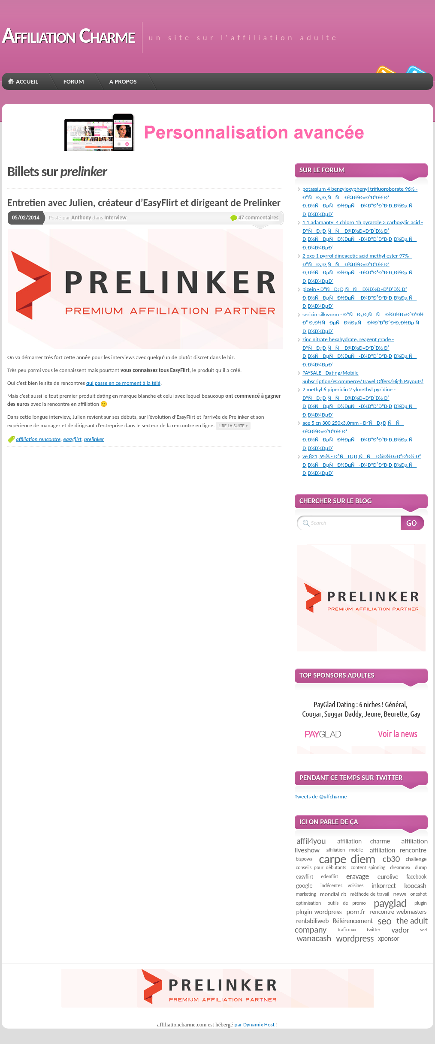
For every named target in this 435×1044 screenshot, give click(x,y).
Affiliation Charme (68, 35)
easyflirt (72, 439)
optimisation (308, 903)
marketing (306, 894)
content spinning (368, 867)
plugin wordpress (318, 912)
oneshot (418, 894)
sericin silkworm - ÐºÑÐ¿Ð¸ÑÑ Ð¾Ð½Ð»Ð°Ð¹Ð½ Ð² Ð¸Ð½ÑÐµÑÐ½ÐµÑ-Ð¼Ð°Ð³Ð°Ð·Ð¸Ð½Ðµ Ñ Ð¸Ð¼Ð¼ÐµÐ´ (362, 322)
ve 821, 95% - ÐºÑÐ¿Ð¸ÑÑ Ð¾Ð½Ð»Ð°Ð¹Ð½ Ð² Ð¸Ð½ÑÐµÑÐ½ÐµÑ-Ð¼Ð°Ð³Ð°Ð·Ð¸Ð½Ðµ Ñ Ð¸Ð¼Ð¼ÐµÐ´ (361, 464)
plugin (420, 903)
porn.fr (356, 911)
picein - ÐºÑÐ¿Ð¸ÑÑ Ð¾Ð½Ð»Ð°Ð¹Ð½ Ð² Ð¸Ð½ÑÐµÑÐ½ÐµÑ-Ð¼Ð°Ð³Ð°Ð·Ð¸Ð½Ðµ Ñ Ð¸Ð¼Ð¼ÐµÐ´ (359, 297)
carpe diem (347, 859)
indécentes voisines (341, 885)
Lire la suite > (233, 426)
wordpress (355, 938)
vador (400, 930)
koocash (415, 885)
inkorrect (384, 885)
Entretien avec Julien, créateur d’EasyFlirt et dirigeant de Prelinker (144, 203)
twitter (374, 930)
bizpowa (304, 859)
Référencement (353, 921)
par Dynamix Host (254, 1024)
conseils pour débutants (321, 867)
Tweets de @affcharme (321, 796)
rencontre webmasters (398, 911)
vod (423, 930)
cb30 (391, 858)
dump (421, 867)
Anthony (81, 217)
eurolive (388, 877)
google (304, 885)
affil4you (311, 841)
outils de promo (347, 903)
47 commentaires (258, 217)
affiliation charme (363, 841)
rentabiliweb (312, 921)
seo (384, 921)
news (399, 894)
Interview (115, 217)
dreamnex (400, 867)
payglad (390, 903)
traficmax (347, 930)
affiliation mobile (344, 850)
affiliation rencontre (38, 439)
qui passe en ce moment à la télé (123, 383)
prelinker (94, 439)
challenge (416, 859)
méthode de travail (369, 894)
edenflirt (329, 876)
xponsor (388, 938)
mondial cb (333, 894)
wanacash (313, 938)
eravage (357, 876)
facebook (416, 876)
